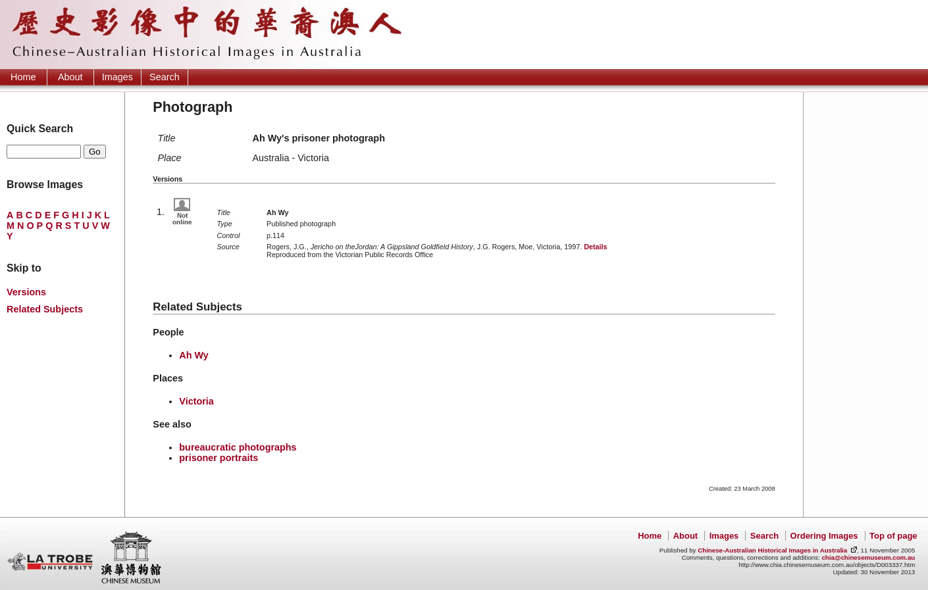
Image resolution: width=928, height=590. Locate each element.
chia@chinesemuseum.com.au (868, 557)
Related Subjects (45, 309)
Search (164, 77)
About (70, 77)
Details (595, 247)
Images (117, 77)
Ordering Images (824, 536)
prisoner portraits (218, 458)
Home (23, 77)
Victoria (196, 401)
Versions (26, 292)
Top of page (893, 536)
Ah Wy (194, 355)
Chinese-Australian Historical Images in (772, 550)
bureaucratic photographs (237, 447)
